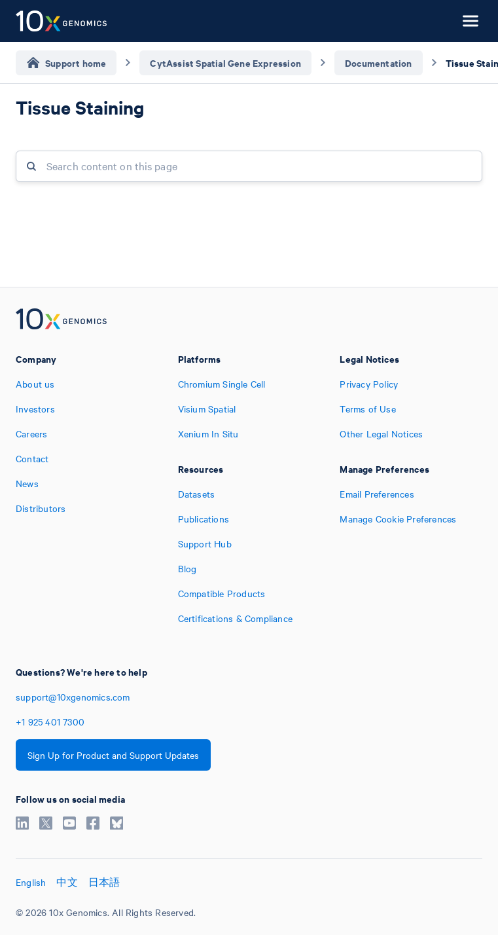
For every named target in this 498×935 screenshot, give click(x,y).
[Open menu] (470, 21)
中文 (66, 882)
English (31, 882)
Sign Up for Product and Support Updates (113, 754)
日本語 (104, 882)
